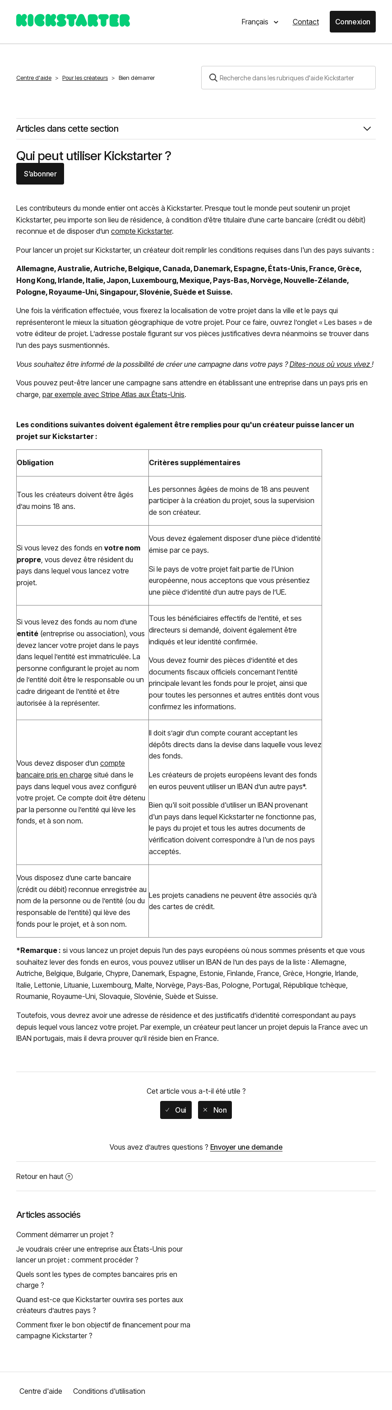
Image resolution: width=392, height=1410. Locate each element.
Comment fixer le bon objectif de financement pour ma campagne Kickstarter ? (103, 1330)
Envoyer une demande (246, 1146)
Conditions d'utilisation (109, 1391)
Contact (306, 21)
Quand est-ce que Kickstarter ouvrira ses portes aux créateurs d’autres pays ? (99, 1305)
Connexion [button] (352, 21)
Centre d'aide (33, 77)
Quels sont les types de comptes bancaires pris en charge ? (96, 1280)
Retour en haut (44, 1176)
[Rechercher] (288, 77)
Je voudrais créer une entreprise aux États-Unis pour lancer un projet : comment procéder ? (99, 1254)
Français (256, 21)
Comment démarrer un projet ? (65, 1234)
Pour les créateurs (85, 77)
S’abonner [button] (40, 173)
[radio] (176, 1110)
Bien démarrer (137, 77)
